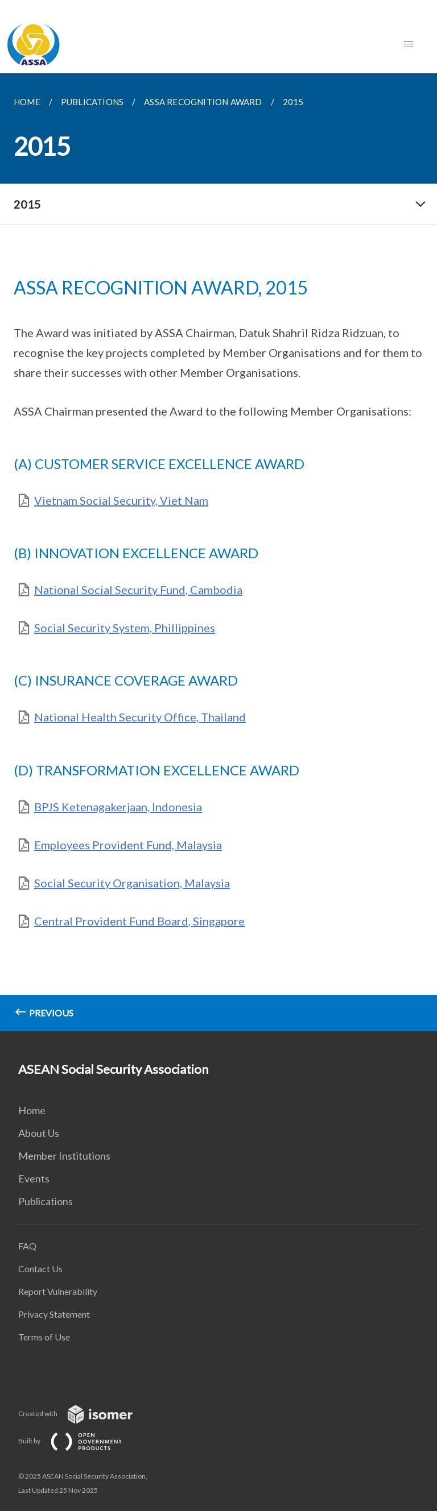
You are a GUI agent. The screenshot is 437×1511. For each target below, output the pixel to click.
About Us (38, 1133)
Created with (84, 1413)
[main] (218, 552)
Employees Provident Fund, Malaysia (128, 845)
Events (34, 1178)
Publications (45, 1201)
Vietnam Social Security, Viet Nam (121, 500)
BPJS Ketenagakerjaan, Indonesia (118, 806)
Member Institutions (64, 1155)
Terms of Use (44, 1336)
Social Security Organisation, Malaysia (132, 883)
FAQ (27, 1245)
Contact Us (40, 1268)
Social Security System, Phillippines (124, 627)
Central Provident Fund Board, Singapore (139, 921)
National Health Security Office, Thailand (140, 717)
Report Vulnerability (57, 1291)
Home (32, 1110)
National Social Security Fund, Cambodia (138, 589)
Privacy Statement (54, 1314)
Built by (79, 1441)
